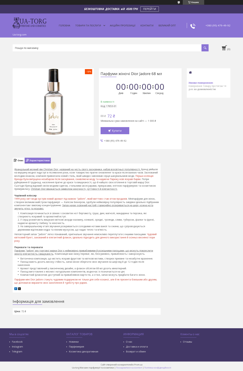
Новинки (74, 341)
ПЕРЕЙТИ (149, 9)
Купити (117, 131)
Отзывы (187, 341)
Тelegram (17, 351)
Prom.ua (138, 364)
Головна (64, 25)
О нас (129, 341)
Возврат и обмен (136, 351)
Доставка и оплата (137, 346)
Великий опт (167, 25)
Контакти (146, 25)
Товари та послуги (88, 25)
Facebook (17, 341)
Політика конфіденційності (157, 367)
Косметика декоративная (83, 351)
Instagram (17, 346)
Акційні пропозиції (122, 25)
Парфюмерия (76, 346)
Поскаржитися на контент (129, 367)
